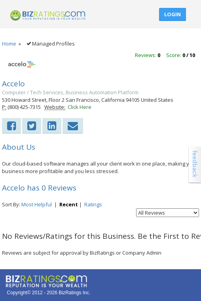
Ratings (93, 204)
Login (172, 14)
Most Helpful (36, 204)
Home (9, 43)
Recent (68, 204)
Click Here (79, 106)
